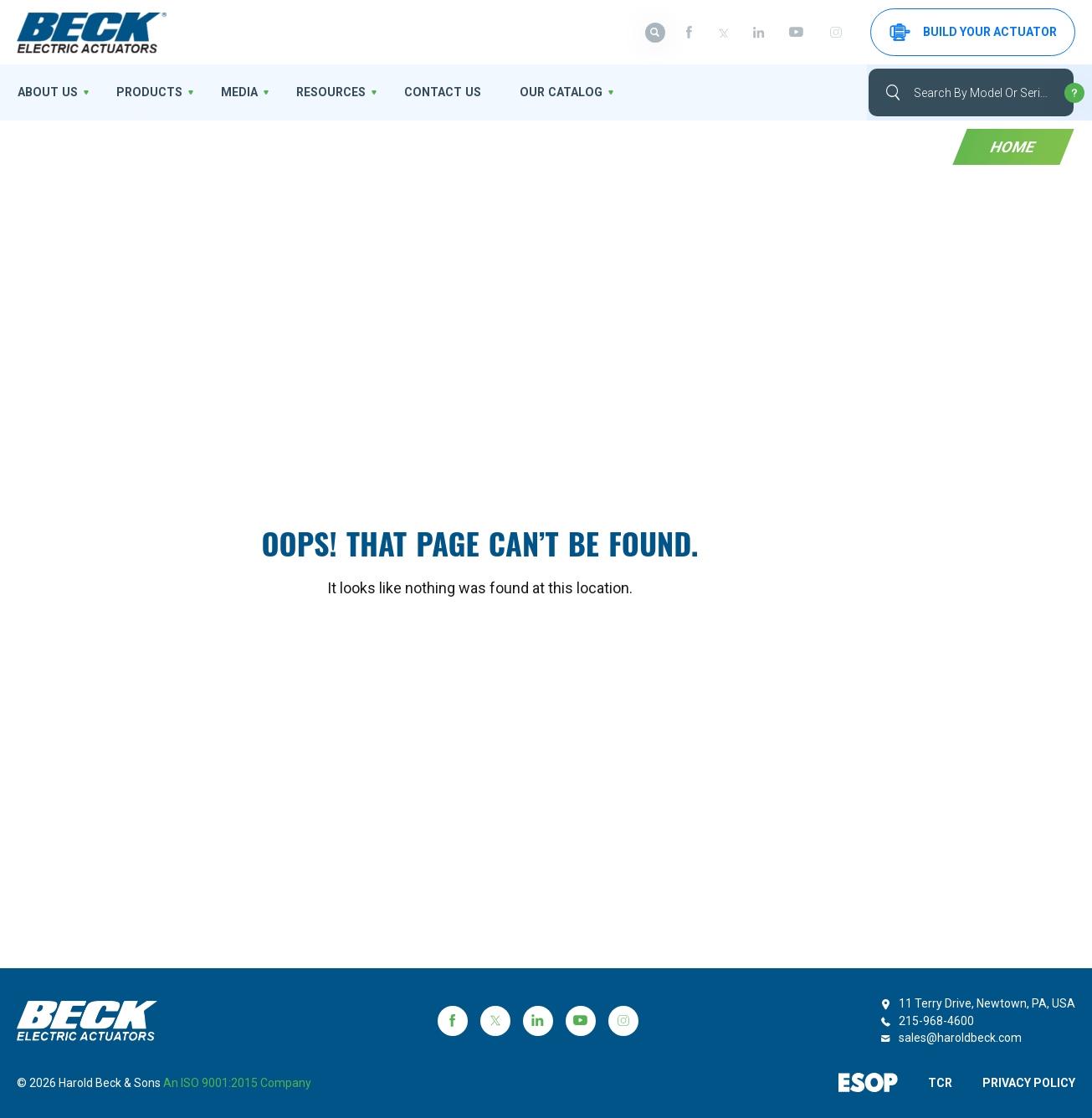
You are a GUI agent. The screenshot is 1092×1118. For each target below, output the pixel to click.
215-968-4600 (936, 1021)
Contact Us (434, 92)
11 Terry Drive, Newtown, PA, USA (987, 1003)
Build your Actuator (973, 32)
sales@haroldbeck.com (960, 1037)
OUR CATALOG (550, 92)
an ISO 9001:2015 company (237, 1083)
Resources (324, 92)
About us (46, 92)
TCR (939, 1083)
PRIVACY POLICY (1028, 1083)
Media (234, 92)
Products (145, 92)
